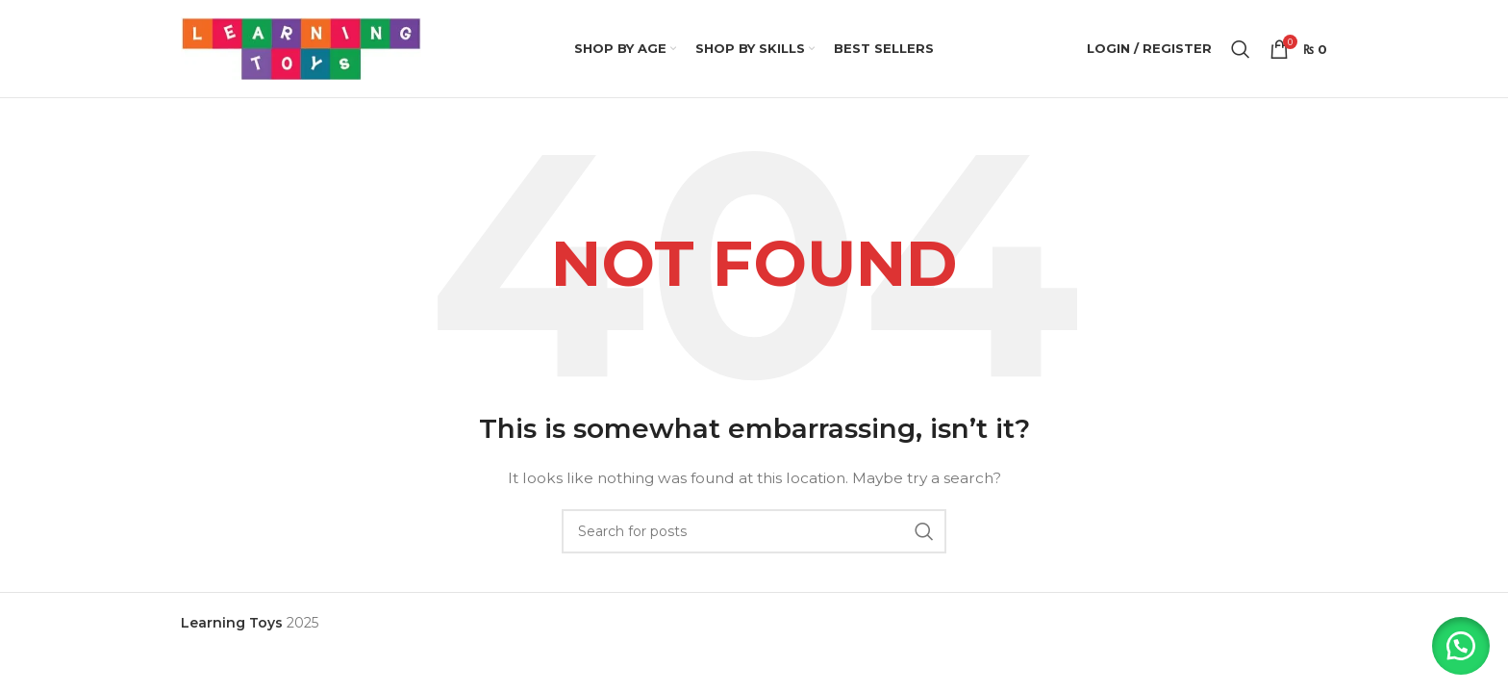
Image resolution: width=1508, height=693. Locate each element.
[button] (1460, 645)
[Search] (1240, 50)
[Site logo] (301, 49)
